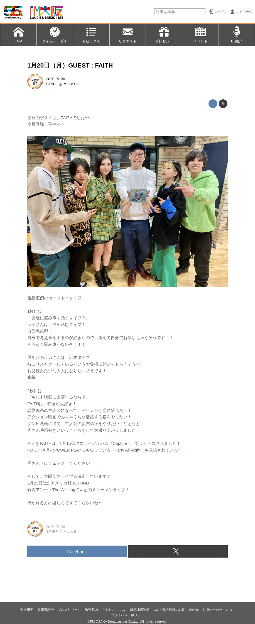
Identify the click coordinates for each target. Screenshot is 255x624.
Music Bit (71, 84)
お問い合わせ (212, 610)
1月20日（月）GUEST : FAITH (70, 65)
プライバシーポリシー (127, 615)
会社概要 (26, 610)
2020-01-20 (55, 79)
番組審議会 (45, 610)
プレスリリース (69, 610)
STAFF (52, 84)
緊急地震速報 (140, 610)
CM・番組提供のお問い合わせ (175, 610)
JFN (229, 610)
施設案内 (91, 610)
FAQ (122, 610)
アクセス (108, 610)
